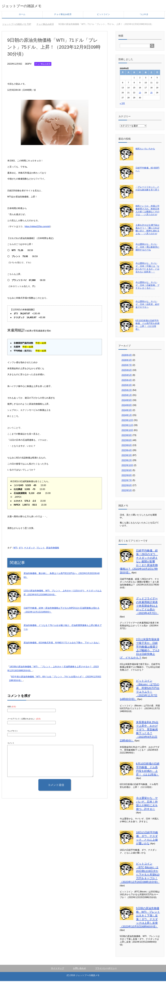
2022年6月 (127, 486)
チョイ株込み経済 (62, 15)
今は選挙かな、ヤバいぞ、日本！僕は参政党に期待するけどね (147, 248)
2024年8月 (127, 406)
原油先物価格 (52, 549)
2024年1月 (127, 416)
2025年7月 (127, 366)
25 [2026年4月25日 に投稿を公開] (151, 93)
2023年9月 (127, 436)
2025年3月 (127, 386)
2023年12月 (127, 421)
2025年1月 (127, 396)
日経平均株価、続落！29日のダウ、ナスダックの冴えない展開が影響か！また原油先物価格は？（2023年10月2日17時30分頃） (139, 562)
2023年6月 (127, 446)
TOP (16, 25)
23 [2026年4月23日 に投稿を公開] (140, 93)
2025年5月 (127, 376)
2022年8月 (127, 476)
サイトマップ (57, 969)
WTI (15, 549)
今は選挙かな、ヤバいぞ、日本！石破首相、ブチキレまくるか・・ (147, 286)
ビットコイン (103, 15)
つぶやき (144, 15)
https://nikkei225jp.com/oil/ (37, 227)
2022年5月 (127, 491)
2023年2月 (127, 461)
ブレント (40, 549)
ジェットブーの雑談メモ (29, 6)
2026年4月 (127, 356)
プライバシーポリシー (106, 969)
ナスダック (29, 549)
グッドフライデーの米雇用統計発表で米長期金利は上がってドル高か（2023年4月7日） (147, 606)
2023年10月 (127, 431)
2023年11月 (127, 426)
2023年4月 (127, 451)
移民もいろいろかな (145, 150)
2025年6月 (127, 371)
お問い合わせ (79, 969)
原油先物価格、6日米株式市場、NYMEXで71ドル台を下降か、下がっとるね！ (62, 643)
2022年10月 (127, 466)
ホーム (22, 15)
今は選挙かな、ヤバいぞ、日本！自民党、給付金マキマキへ (147, 305)
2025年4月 (127, 381)
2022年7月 (127, 481)
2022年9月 (127, 471)
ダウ (21, 549)
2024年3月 (127, 411)
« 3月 (122, 104)
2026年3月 (127, 361)
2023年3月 (127, 456)
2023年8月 (127, 441)
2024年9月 (127, 401)
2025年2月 (127, 391)
